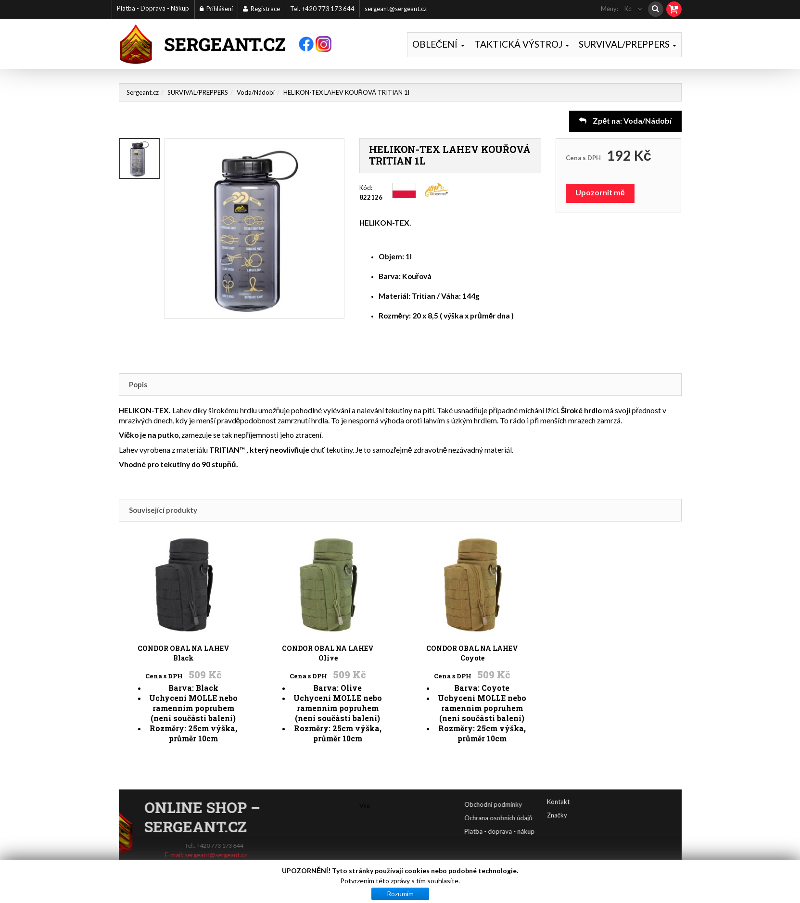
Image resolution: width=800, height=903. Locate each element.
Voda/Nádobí (256, 92)
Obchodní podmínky (534, 804)
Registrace (261, 9)
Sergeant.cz (143, 92)
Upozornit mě (600, 192)
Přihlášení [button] (216, 9)
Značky (557, 804)
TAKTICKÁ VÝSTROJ (521, 44)
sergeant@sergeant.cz (396, 9)
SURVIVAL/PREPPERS (627, 44)
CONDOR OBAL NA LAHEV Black (184, 598)
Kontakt (558, 790)
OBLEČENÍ (438, 44)
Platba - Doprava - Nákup (153, 8)
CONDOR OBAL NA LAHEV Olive (328, 598)
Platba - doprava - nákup (541, 831)
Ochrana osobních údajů (539, 818)
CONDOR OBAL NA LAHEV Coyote (472, 598)
